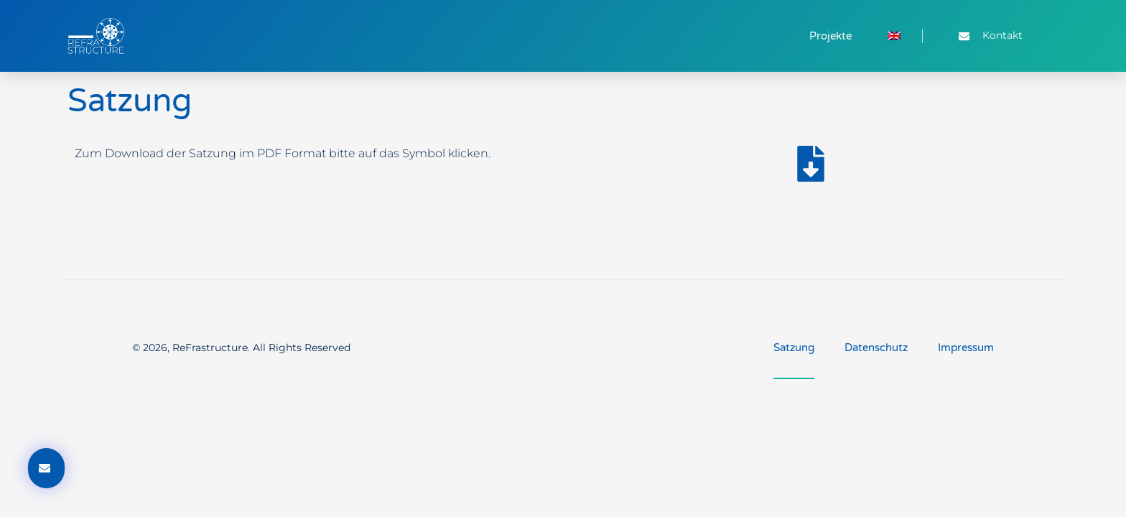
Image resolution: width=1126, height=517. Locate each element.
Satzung (793, 347)
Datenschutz (876, 347)
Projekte (830, 35)
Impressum (966, 347)
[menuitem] (894, 35)
